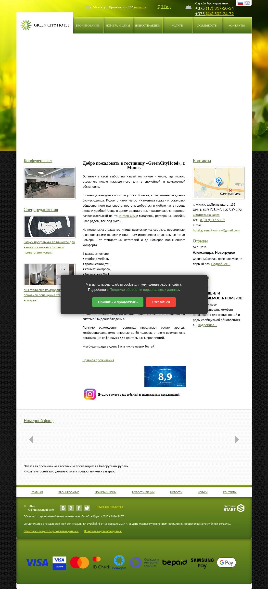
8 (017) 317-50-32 (212, 220)
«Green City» (128, 216)
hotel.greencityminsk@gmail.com (216, 230)
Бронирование (88, 25)
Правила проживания (98, 360)
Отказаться (161, 302)
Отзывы (200, 241)
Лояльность (207, 25)
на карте (140, 7)
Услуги (177, 25)
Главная (37, 492)
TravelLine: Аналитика (109, 507)
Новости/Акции (147, 25)
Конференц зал (38, 160)
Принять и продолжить (118, 302)
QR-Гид (164, 7)
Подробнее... (220, 264)
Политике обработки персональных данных (144, 290)
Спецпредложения (41, 209)
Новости (176, 492)
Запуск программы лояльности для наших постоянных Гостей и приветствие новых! (49, 247)
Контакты (237, 25)
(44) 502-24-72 (219, 13)
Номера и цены (118, 25)
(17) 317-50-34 (219, 8)
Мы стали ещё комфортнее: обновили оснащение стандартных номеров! (49, 295)
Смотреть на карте (206, 215)
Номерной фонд (39, 420)
